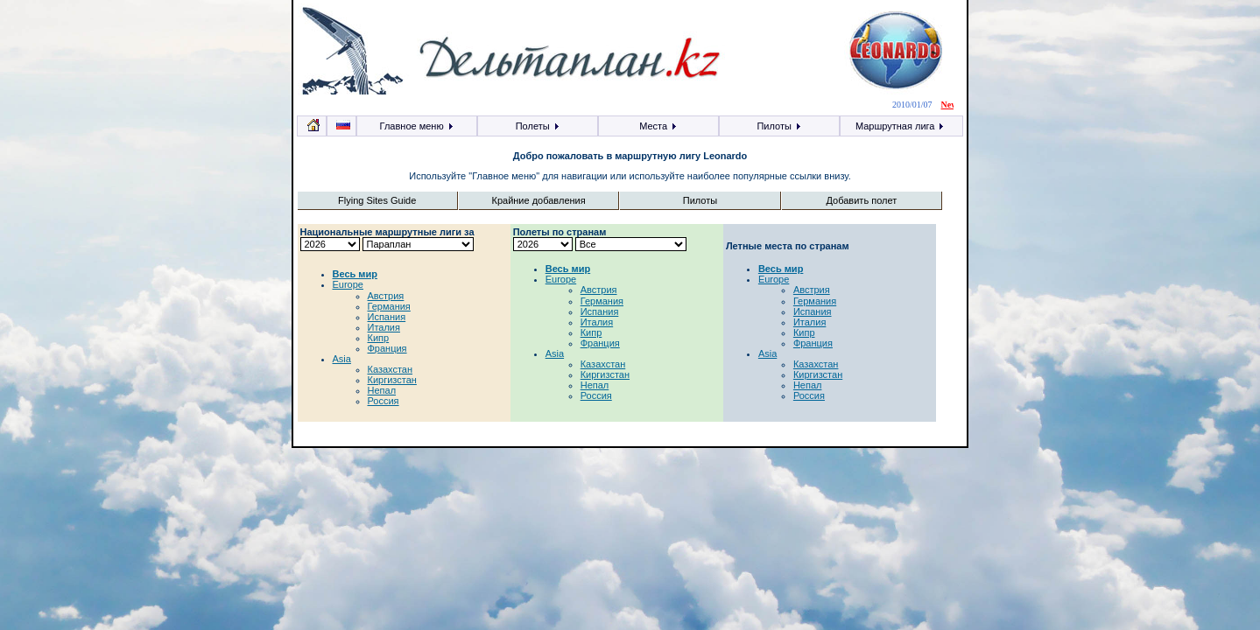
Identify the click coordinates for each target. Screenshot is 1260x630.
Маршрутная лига (900, 126)
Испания (387, 317)
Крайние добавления (538, 200)
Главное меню (417, 126)
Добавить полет (862, 200)
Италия (384, 327)
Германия (389, 306)
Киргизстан (392, 379)
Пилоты (779, 126)
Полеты (538, 126)
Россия (383, 401)
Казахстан (390, 369)
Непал (382, 390)
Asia (342, 359)
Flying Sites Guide (377, 200)
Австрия (386, 295)
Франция (387, 348)
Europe (348, 284)
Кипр (379, 337)
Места (658, 126)
